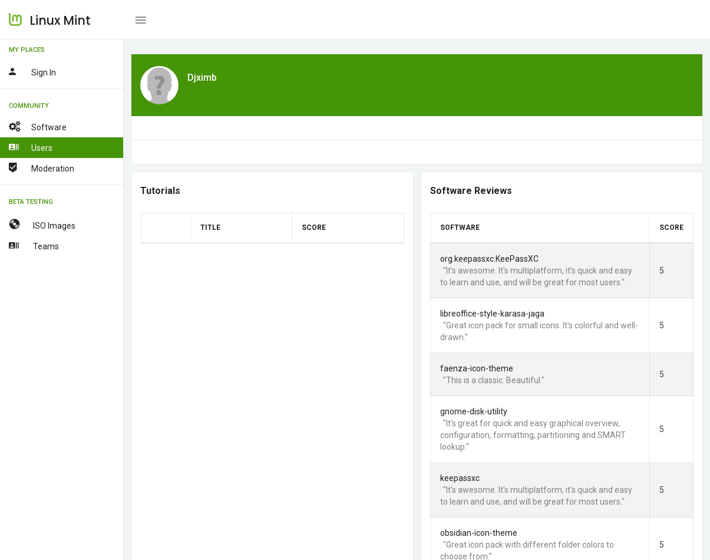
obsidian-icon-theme (478, 533)
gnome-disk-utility (473, 411)
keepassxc (459, 478)
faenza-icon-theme (476, 368)
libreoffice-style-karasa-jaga (492, 313)
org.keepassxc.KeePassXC (489, 258)
